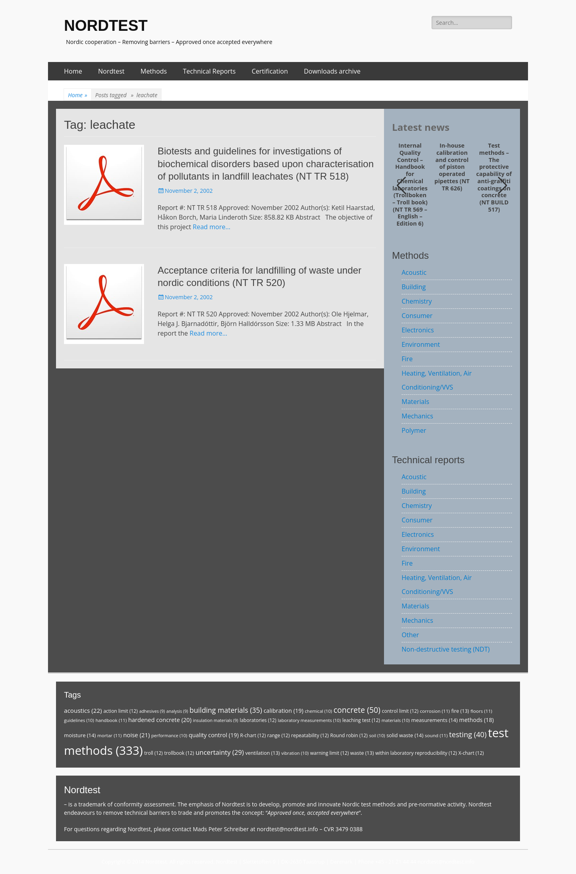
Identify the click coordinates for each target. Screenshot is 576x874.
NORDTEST (106, 25)
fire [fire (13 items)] (460, 711)
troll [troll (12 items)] (153, 753)
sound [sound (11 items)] (436, 735)
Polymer (414, 430)
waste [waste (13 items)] (362, 753)
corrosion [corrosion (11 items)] (435, 711)
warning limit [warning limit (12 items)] (329, 753)
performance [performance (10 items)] (169, 735)
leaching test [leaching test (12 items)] (361, 720)
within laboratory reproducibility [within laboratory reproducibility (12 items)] (416, 753)
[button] (502, 185)
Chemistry (417, 301)
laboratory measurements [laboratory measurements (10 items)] (309, 720)
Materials (415, 401)
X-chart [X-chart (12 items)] (471, 753)
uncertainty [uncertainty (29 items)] (220, 752)
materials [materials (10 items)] (396, 720)
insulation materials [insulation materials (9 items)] (215, 720)
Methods (153, 71)
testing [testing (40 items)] (468, 734)
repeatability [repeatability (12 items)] (310, 735)
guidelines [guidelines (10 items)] (79, 720)
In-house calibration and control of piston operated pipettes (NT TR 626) (452, 167)
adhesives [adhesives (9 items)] (152, 711)
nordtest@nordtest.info (287, 829)
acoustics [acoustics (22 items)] (83, 710)
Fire (407, 358)
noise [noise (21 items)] (136, 735)
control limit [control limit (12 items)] (400, 711)
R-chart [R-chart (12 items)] (253, 735)
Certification (270, 71)
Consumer (417, 315)
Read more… (211, 226)
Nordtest (111, 71)
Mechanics (417, 416)
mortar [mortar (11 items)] (109, 735)
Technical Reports (209, 71)
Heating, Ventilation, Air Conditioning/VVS (437, 380)
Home (73, 71)
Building (414, 286)
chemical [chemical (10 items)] (318, 711)
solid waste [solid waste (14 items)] (404, 735)
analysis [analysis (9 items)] (177, 711)
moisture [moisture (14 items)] (80, 735)
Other (410, 634)
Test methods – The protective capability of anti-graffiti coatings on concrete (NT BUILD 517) (494, 177)
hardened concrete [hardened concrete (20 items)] (160, 720)
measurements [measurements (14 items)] (434, 720)
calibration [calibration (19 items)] (283, 710)
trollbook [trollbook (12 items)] (179, 753)
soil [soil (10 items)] (377, 735)
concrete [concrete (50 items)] (357, 709)
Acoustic (414, 272)
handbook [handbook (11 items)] (111, 720)
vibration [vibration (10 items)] (294, 753)
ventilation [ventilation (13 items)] (262, 753)
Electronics (418, 330)
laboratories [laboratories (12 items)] (258, 720)
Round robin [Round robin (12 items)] (349, 735)
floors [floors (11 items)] (481, 711)
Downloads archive (332, 71)
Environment (421, 344)
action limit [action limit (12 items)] (120, 711)
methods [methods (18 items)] (476, 720)
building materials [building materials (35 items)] (226, 710)
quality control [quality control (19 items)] (214, 735)
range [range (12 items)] (278, 735)
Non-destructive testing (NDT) (446, 649)
